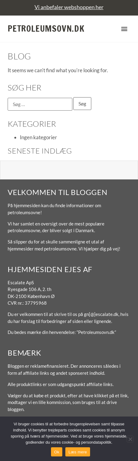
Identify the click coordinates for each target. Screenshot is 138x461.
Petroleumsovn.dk (46, 28)
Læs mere (77, 452)
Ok (56, 452)
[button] (124, 29)
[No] (130, 439)
